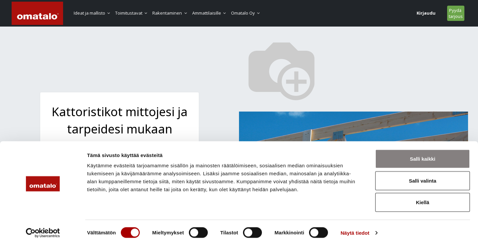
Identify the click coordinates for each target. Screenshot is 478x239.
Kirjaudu (382, 13)
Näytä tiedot (355, 226)
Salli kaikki (423, 152)
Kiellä (422, 195)
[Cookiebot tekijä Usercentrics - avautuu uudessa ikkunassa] (43, 226)
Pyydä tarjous (413, 13)
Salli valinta (423, 174)
